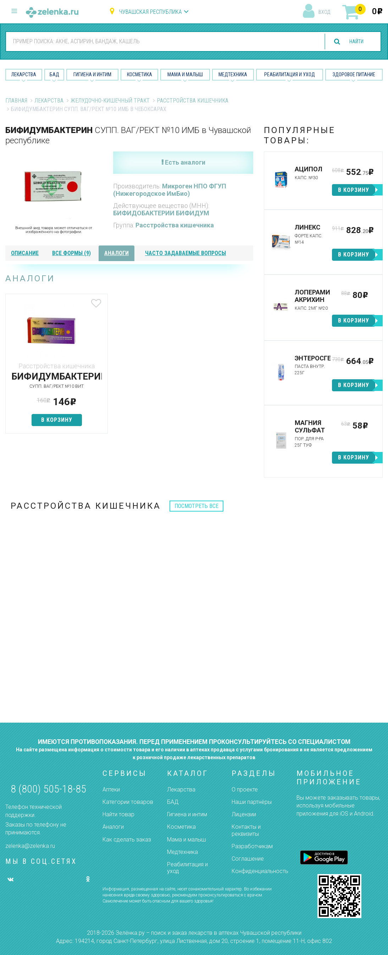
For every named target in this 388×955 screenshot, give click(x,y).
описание (25, 253)
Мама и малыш (185, 74)
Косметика (139, 74)
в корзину (46, 419)
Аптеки (111, 789)
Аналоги (113, 826)
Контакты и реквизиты (246, 830)
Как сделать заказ (126, 839)
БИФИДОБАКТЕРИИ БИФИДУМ (161, 213)
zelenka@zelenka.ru (30, 846)
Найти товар (118, 814)
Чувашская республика (150, 12)
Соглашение (248, 858)
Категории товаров (127, 802)
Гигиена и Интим (92, 74)
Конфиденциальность (260, 871)
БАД (54, 74)
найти (353, 41)
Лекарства (23, 74)
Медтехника (232, 74)
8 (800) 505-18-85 (48, 789)
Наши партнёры (252, 802)
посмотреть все (196, 506)
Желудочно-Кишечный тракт (110, 100)
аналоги (116, 253)
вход (324, 12)
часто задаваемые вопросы (185, 253)
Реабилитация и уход (289, 74)
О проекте (245, 789)
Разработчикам (252, 846)
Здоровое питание (354, 74)
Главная (16, 100)
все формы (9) (71, 253)
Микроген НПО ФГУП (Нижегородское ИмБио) (169, 190)
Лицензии (244, 814)
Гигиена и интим (187, 814)
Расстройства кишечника (192, 100)
